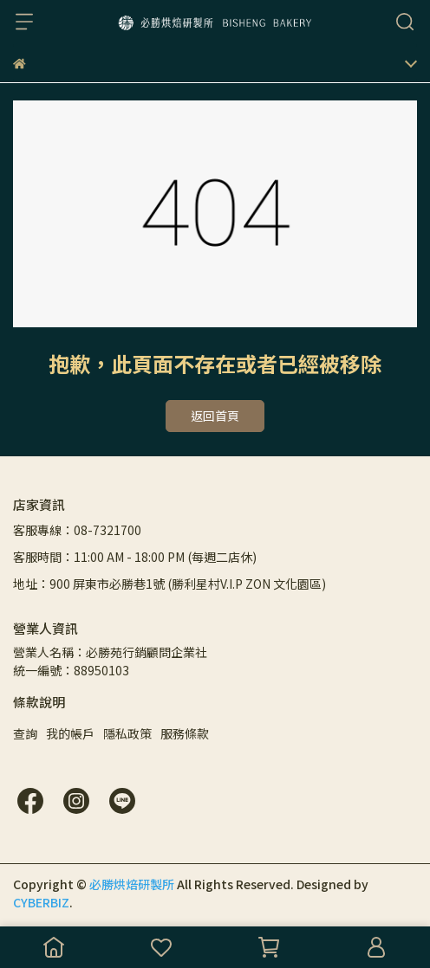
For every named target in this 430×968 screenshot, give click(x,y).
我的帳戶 (70, 733)
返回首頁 (215, 415)
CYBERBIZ (41, 902)
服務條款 (184, 733)
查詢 (25, 733)
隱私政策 (127, 733)
